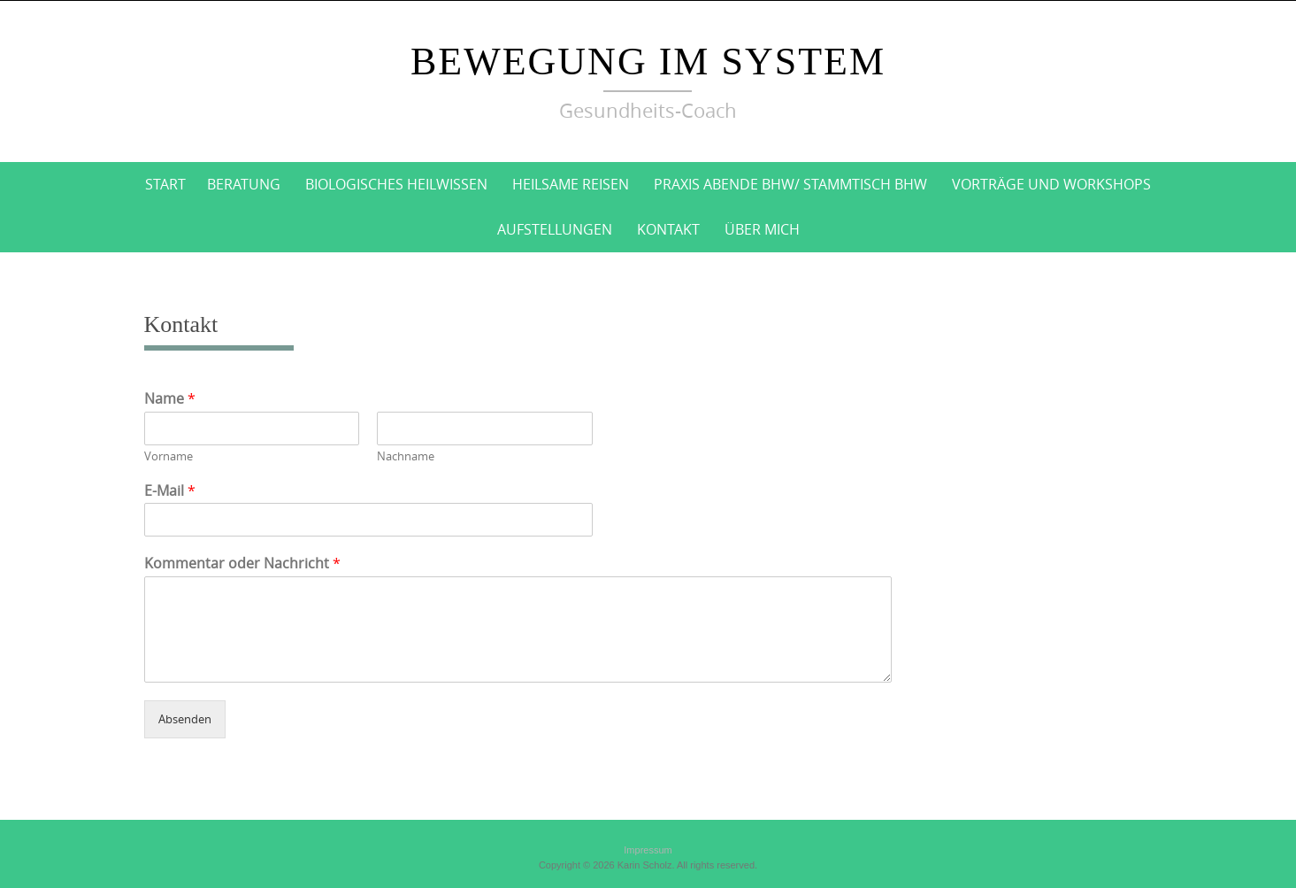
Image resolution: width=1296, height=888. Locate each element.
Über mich (762, 229)
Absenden (184, 719)
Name (170, 399)
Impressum (647, 850)
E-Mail (170, 491)
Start (165, 184)
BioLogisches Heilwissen (396, 184)
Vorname (168, 456)
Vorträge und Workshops (1051, 184)
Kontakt (668, 229)
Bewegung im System (648, 61)
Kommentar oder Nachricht (242, 563)
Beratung (243, 184)
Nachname (405, 456)
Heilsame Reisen (570, 184)
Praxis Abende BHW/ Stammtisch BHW (790, 184)
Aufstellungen (554, 229)
